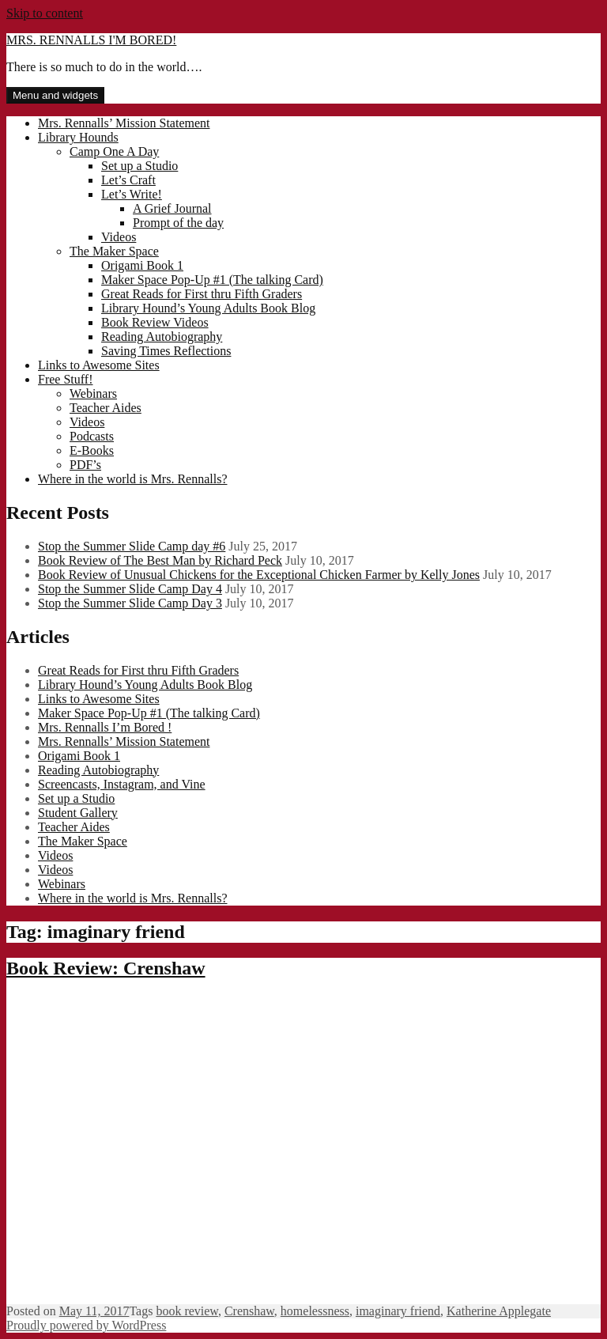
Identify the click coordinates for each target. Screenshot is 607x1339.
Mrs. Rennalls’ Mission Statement (123, 123)
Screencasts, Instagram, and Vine (121, 784)
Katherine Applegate (499, 1311)
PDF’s (85, 464)
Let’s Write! (131, 194)
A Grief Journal (172, 208)
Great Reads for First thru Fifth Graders (201, 294)
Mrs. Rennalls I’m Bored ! (105, 727)
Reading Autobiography (161, 336)
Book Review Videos (155, 322)
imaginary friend (398, 1311)
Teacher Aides (105, 407)
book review (187, 1311)
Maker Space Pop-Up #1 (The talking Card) (212, 279)
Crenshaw (249, 1311)
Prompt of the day (178, 222)
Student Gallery (78, 812)
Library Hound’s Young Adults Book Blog (208, 308)
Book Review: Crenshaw (105, 968)
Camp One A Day (114, 151)
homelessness (315, 1311)
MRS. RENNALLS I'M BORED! (91, 40)
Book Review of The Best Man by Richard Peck (160, 560)
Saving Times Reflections (166, 350)
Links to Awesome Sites (99, 365)
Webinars (93, 393)
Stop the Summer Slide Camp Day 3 (130, 603)
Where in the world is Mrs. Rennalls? (133, 479)
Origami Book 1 (142, 265)
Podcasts (92, 436)
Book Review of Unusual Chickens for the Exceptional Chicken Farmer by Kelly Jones (259, 574)
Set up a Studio (139, 165)
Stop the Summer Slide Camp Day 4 (130, 589)
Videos (118, 237)
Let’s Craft (128, 180)
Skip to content (44, 13)
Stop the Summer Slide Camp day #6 (131, 546)
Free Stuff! (65, 379)
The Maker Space (114, 251)
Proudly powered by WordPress (86, 1325)
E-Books (92, 450)
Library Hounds (78, 137)
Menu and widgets (55, 95)
